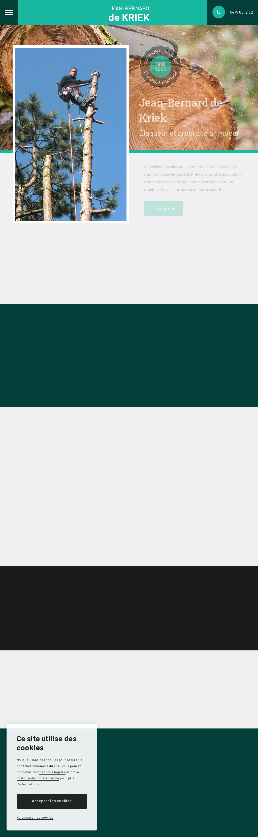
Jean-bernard (129, 13)
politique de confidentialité (38, 778)
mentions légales (52, 772)
